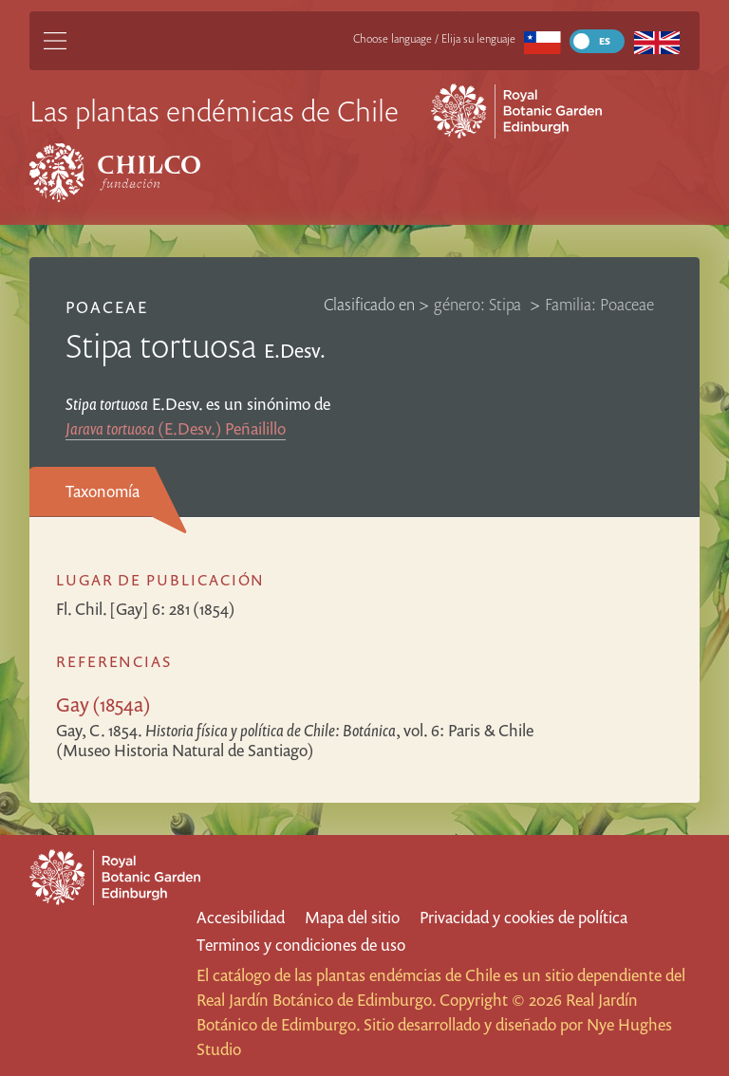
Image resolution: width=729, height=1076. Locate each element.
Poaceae (106, 307)
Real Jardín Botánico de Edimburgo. (316, 1000)
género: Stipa (479, 304)
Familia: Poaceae (599, 304)
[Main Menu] (55, 41)
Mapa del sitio (352, 917)
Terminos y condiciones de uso (300, 944)
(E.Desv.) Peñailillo (175, 428)
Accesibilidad (240, 917)
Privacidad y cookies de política (523, 917)
